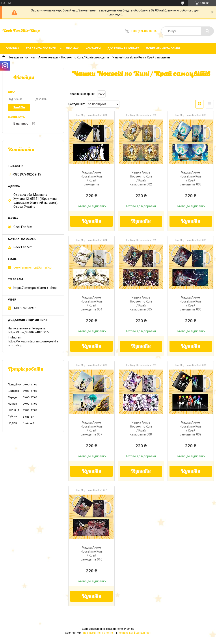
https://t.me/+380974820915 (28, 332)
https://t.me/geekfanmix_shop (35, 288)
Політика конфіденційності (134, 632)
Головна (12, 48)
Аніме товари (48, 57)
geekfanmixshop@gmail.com (33, 267)
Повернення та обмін (163, 48)
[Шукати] (207, 31)
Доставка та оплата (123, 48)
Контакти (93, 48)
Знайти (19, 107)
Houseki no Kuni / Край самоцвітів (85, 57)
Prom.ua (129, 628)
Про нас (72, 48)
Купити (91, 221)
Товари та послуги (41, 48)
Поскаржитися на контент (99, 632)
